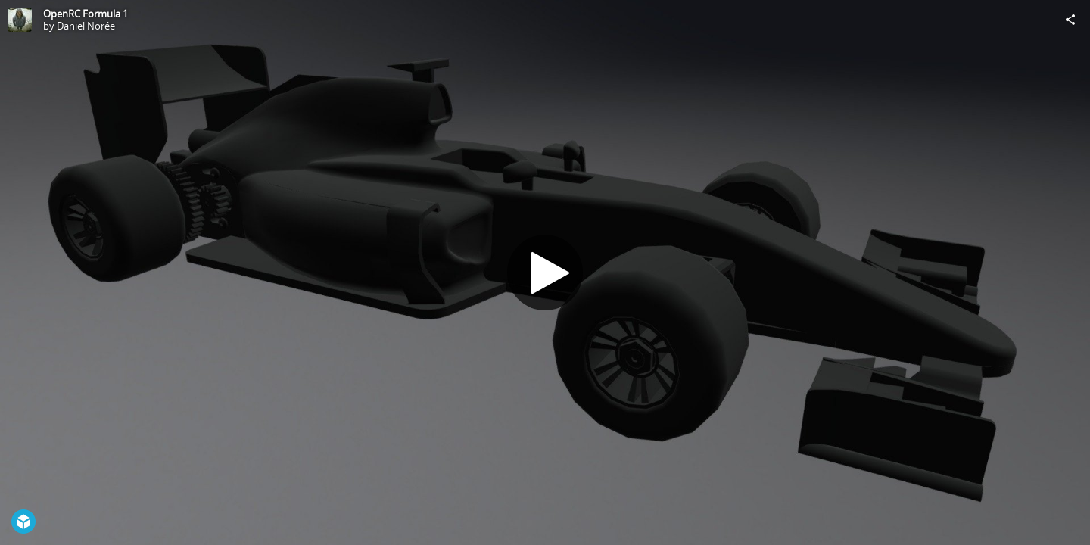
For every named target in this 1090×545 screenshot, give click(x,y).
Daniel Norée (86, 26)
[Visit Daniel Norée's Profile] (20, 20)
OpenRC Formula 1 (85, 13)
